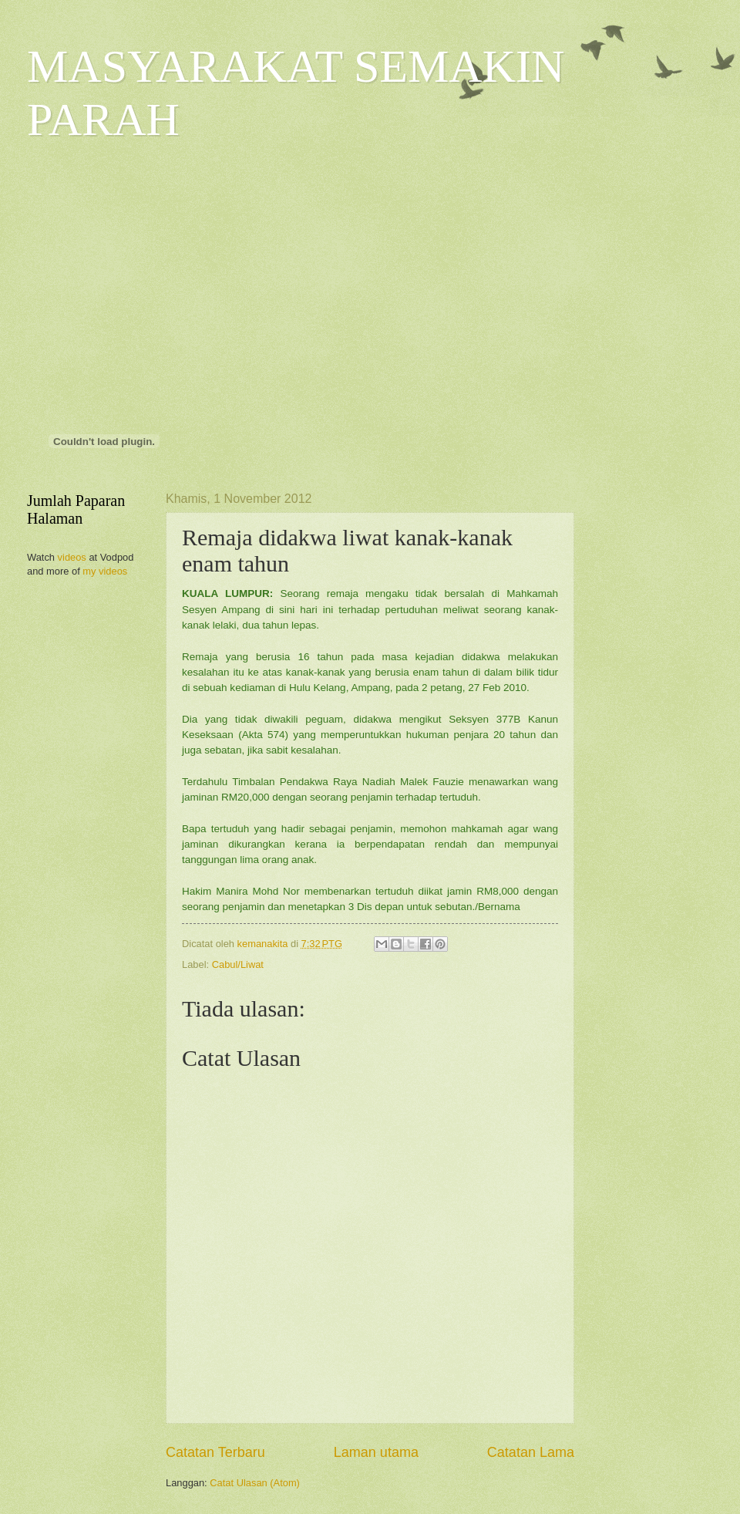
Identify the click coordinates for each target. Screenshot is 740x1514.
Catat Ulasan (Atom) (255, 1483)
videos (72, 557)
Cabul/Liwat (238, 964)
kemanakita (264, 943)
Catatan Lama (530, 1452)
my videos (104, 571)
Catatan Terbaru (215, 1452)
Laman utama (376, 1452)
